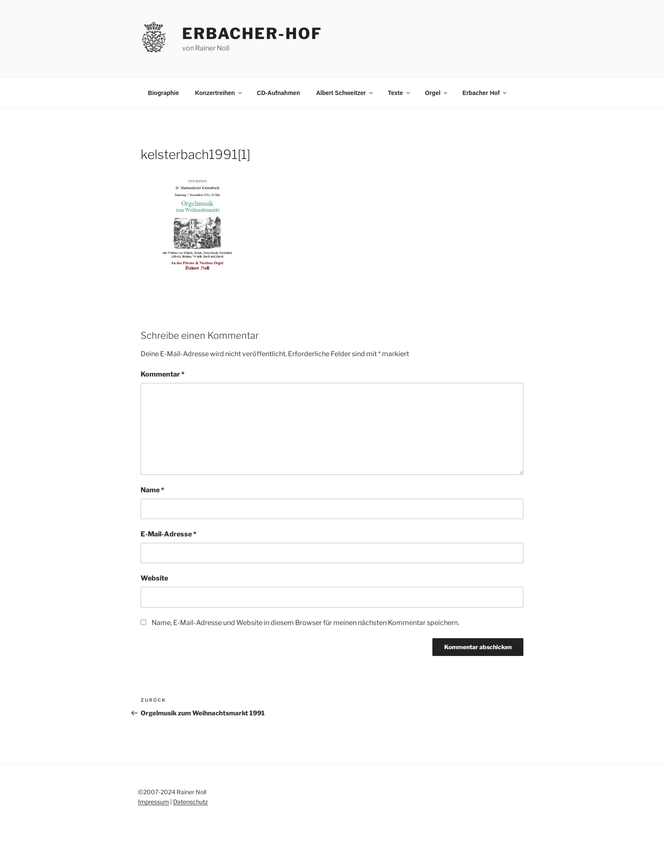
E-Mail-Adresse (168, 534)
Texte (399, 92)
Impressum (153, 801)
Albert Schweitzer (345, 92)
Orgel (437, 92)
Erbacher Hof (485, 92)
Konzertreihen (219, 92)
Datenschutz (190, 801)
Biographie (163, 92)
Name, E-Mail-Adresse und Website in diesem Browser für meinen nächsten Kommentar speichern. (305, 623)
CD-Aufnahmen (278, 92)
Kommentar (163, 374)
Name (152, 490)
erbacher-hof (252, 33)
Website (154, 578)
